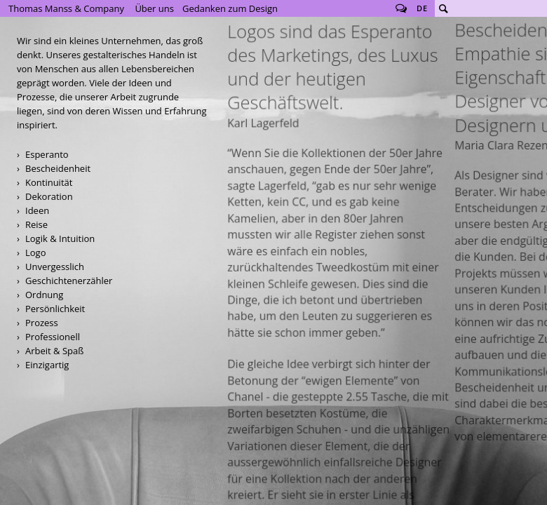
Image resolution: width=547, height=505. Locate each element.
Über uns (154, 8)
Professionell (52, 336)
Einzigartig (47, 364)
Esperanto (47, 154)
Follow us (401, 8)
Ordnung (44, 294)
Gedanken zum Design (230, 8)
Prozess (41, 322)
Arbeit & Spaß (54, 350)
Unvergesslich (54, 266)
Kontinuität (48, 182)
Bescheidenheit (57, 168)
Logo (35, 252)
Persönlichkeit (55, 308)
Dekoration (49, 196)
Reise (36, 224)
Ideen (37, 210)
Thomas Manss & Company (66, 8)
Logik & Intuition (60, 238)
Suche (443, 8)
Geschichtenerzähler (68, 280)
